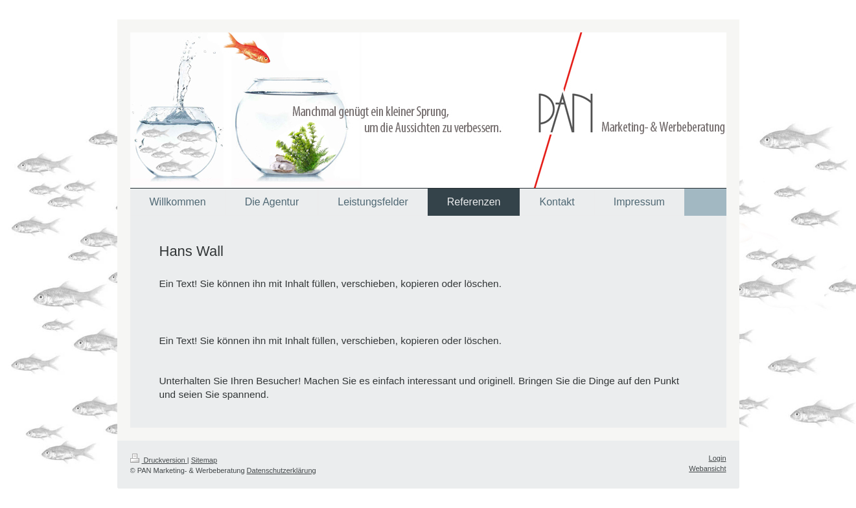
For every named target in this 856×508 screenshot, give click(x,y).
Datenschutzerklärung (281, 470)
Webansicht (707, 468)
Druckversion (158, 460)
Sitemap (204, 460)
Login (717, 458)
